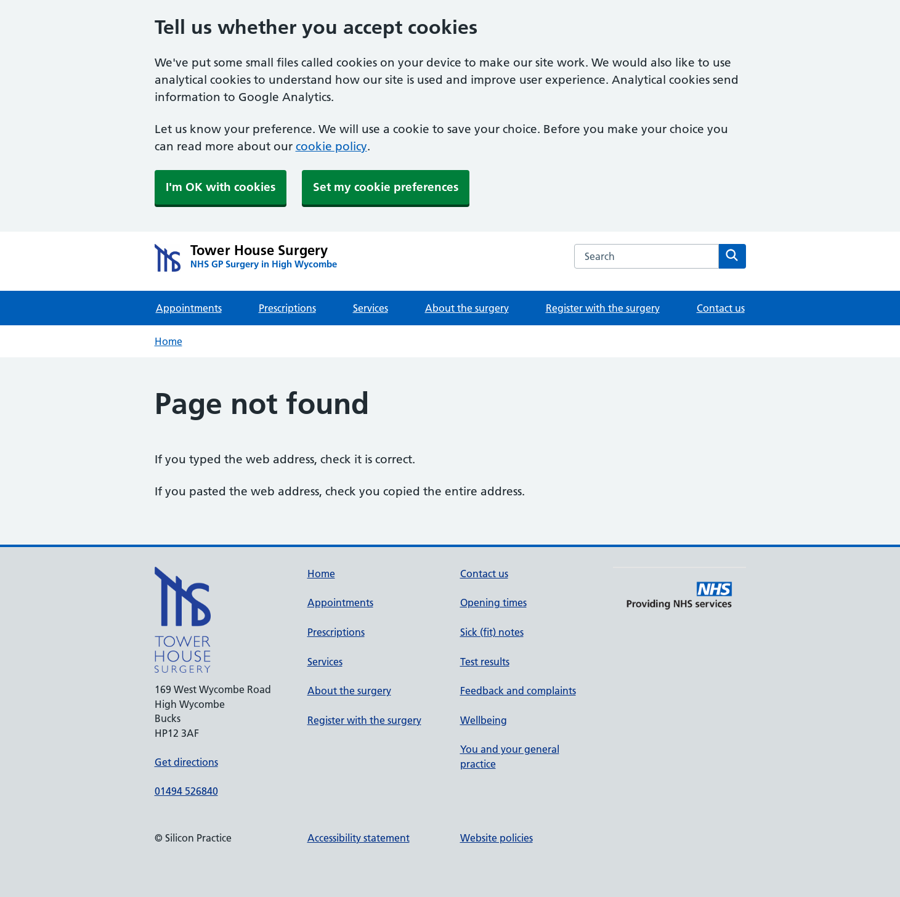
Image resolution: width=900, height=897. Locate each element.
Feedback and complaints (518, 690)
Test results (484, 662)
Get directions (186, 762)
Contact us (721, 308)
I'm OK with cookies (220, 187)
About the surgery (467, 308)
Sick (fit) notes (492, 632)
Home (168, 341)
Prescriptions (287, 308)
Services (370, 308)
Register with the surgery (603, 308)
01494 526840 (186, 791)
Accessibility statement (358, 838)
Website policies (496, 838)
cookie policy (331, 146)
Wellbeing (483, 720)
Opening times (493, 602)
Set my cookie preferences (385, 187)
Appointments (189, 308)
